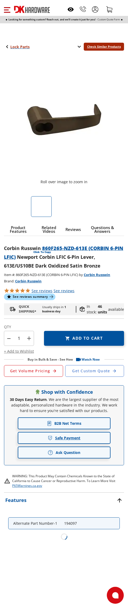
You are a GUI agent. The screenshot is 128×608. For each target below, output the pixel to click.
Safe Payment (64, 437)
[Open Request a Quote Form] (33, 371)
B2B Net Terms (64, 423)
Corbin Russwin (97, 274)
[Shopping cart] (109, 9)
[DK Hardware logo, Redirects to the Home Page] (32, 9)
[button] (7, 9)
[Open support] (115, 595)
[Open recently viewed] (70, 9)
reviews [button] (64, 290)
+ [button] (29, 338)
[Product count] (19, 338)
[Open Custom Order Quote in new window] (94, 371)
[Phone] (83, 9)
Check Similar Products (104, 47)
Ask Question (64, 452)
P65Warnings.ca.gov (27, 485)
